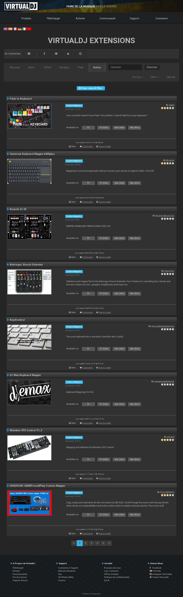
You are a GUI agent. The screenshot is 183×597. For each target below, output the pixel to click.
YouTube (155, 571)
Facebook (155, 568)
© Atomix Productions (92, 594)
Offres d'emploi (111, 574)
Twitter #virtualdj (159, 577)
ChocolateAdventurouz (162, 326)
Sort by (137, 77)
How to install (105, 146)
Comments (87, 146)
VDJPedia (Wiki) (65, 577)
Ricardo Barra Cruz (164, 215)
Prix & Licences (20, 577)
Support (134, 18)
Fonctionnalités (20, 574)
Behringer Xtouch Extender (26, 264)
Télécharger (53, 18)
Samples (64, 67)
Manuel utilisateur (67, 571)
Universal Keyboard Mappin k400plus (32, 154)
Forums (62, 580)
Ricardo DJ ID (18, 209)
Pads (80, 67)
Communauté (107, 18)
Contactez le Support (68, 568)
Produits (26, 18)
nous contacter (111, 571)
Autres (97, 67)
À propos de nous (112, 568)
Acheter (80, 18)
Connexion (161, 18)
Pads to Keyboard (21, 98)
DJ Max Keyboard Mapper (25, 375)
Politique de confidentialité (116, 577)
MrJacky (170, 160)
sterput (170, 437)
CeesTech (169, 271)
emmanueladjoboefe (164, 381)
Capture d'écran (20, 580)
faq (59, 574)
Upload (171, 77)
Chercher (152, 67)
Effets (47, 67)
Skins (31, 67)
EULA (106, 580)
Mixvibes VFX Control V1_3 (26, 430)
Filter (154, 77)
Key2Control (17, 319)
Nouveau (15, 67)
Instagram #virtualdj (161, 574)
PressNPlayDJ (167, 492)
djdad (171, 105)
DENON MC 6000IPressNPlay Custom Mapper (37, 485)
